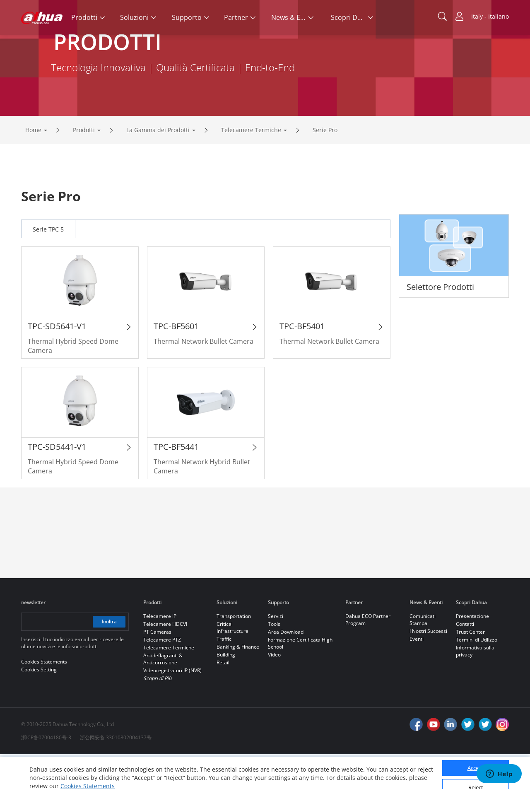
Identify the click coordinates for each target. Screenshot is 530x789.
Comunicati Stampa (423, 654)
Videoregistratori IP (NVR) (172, 705)
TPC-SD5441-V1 (57, 481)
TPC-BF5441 (176, 481)
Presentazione (472, 650)
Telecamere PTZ (162, 674)
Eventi (417, 673)
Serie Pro (325, 165)
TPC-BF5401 (302, 361)
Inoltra (108, 656)
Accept (475, 758)
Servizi (275, 650)
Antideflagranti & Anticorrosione (163, 694)
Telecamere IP (159, 650)
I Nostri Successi (428, 665)
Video (274, 689)
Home (33, 165)
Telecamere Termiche (251, 165)
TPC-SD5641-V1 (57, 361)
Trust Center (470, 666)
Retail (223, 697)
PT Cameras (157, 666)
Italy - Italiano (490, 16)
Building (226, 689)
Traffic (224, 673)
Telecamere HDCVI (165, 658)
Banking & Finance (238, 681)
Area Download (286, 666)
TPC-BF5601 (176, 361)
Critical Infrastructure (232, 662)
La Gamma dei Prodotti (158, 165)
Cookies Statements (87, 776)
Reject (475, 778)
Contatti (465, 658)
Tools (274, 658)
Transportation (234, 650)
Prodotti (84, 165)
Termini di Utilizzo (476, 674)
